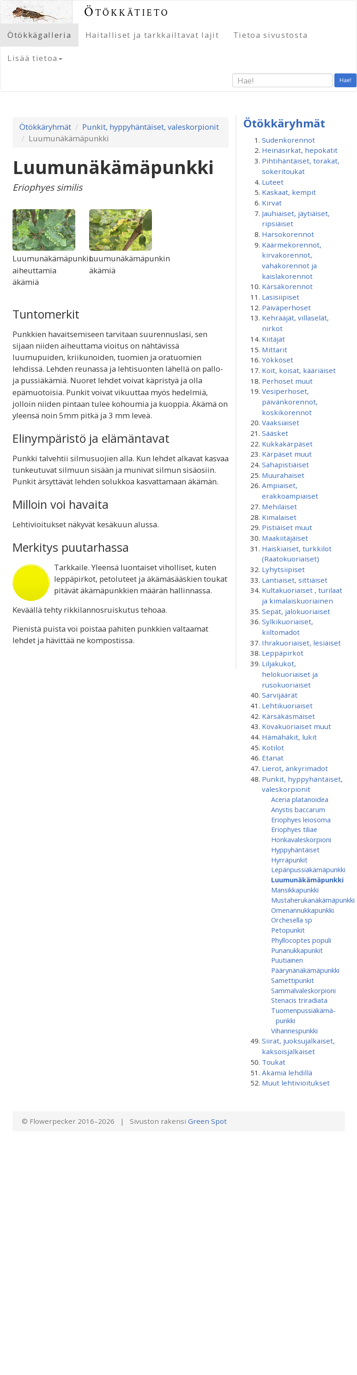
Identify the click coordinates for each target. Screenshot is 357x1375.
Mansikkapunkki (295, 889)
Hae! (345, 80)
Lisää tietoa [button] (34, 58)
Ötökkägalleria (39, 35)
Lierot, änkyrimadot (295, 768)
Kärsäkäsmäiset (288, 716)
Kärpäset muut (287, 453)
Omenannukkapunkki (302, 910)
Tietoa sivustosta (270, 35)
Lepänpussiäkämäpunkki (308, 869)
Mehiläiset (279, 506)
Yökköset (277, 359)
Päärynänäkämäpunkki (305, 970)
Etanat (273, 757)
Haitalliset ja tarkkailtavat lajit (152, 35)
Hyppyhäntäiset (295, 849)
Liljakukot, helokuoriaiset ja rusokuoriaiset (290, 674)
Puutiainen (287, 960)
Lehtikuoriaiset (287, 705)
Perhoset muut (287, 381)
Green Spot (207, 1121)
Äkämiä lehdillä (287, 1072)
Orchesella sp (291, 919)
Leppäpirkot (282, 652)
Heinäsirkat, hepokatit (300, 150)
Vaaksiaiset (280, 422)
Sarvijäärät (279, 695)
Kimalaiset (279, 517)
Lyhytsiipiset (283, 569)
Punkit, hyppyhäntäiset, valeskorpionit (150, 126)
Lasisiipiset (280, 297)
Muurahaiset (283, 475)
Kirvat (272, 202)
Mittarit (274, 349)
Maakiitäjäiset (285, 538)
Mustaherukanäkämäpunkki (313, 900)
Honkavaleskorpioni (301, 839)
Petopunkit (288, 930)
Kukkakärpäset (287, 443)
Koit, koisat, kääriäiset (299, 370)
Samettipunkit (292, 980)
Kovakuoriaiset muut (296, 726)
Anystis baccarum (298, 809)
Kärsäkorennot (287, 286)
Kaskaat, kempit (289, 192)
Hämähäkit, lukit (289, 737)
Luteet (273, 182)
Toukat (273, 1062)
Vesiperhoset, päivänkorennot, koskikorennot (290, 401)
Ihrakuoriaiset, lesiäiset (301, 642)
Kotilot (273, 747)
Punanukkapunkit (297, 950)
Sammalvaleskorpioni (303, 990)
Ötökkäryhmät (45, 126)
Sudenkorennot (288, 140)
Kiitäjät (273, 339)
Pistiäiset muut (287, 527)
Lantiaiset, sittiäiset (294, 580)
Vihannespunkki (294, 1030)
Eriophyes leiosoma (301, 819)
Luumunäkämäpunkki (307, 879)
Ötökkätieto (126, 11)
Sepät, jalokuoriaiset (296, 611)
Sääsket (275, 433)
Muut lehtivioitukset (296, 1082)
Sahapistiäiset (285, 464)
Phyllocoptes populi (301, 940)
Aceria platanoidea (299, 799)
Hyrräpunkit (289, 859)
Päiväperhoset (286, 307)
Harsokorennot (288, 234)
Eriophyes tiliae (294, 829)
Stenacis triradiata (299, 1000)
